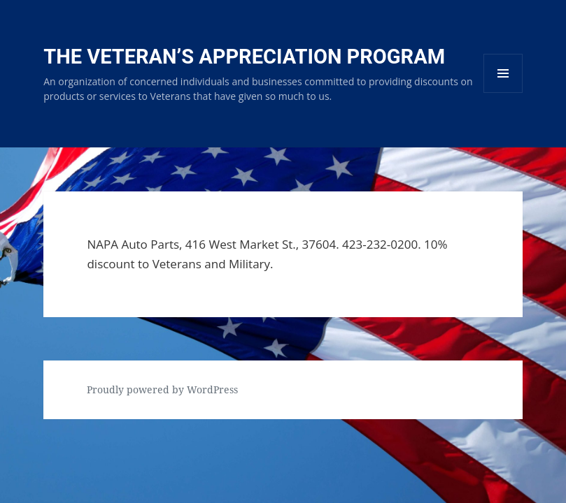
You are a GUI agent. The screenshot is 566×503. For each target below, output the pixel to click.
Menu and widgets (503, 92)
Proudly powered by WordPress (162, 389)
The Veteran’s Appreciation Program (244, 56)
